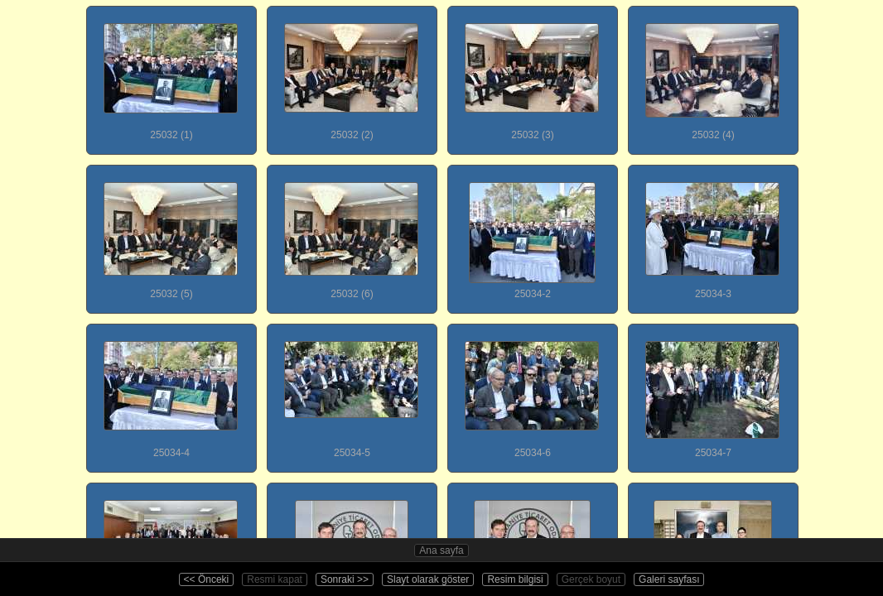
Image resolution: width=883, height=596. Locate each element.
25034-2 (531, 233)
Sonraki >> (345, 579)
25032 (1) (170, 74)
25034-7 (712, 391)
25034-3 (712, 233)
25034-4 (170, 391)
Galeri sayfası (669, 579)
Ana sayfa (441, 550)
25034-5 (351, 391)
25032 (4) (712, 74)
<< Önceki (206, 579)
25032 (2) (351, 74)
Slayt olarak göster (428, 579)
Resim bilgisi (515, 579)
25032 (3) (531, 74)
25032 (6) (351, 233)
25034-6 (531, 391)
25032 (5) (170, 233)
